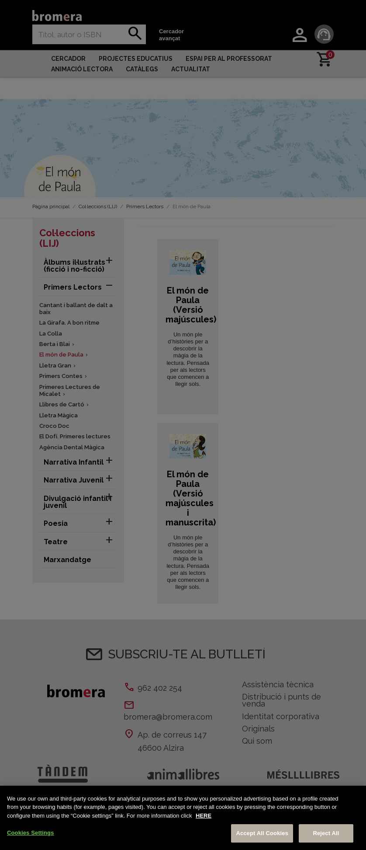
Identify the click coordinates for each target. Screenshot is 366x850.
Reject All (326, 833)
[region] (183, 818)
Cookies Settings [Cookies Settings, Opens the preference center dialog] (30, 832)
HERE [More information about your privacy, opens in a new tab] (203, 815)
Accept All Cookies (262, 833)
